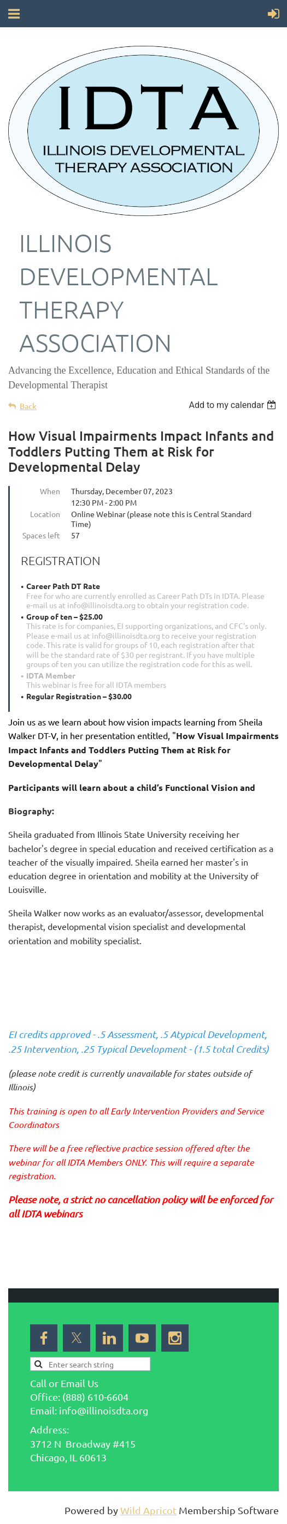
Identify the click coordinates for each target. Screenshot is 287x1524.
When (50, 491)
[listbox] (234, 405)
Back (28, 406)
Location (45, 514)
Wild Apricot (148, 1510)
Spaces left (41, 535)
